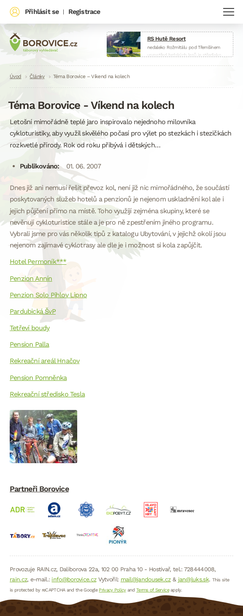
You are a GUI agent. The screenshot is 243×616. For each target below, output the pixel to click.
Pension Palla (29, 344)
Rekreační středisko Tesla (47, 394)
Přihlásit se (42, 12)
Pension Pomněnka (38, 378)
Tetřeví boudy (30, 328)
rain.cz (18, 579)
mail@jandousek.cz (146, 579)
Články (37, 76)
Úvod (15, 76)
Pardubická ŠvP (33, 311)
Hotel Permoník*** (38, 262)
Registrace (84, 12)
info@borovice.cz (73, 579)
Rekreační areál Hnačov (44, 361)
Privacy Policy (112, 590)
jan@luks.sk (193, 579)
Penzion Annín (31, 278)
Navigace (228, 11)
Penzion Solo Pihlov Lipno (48, 295)
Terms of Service (152, 590)
